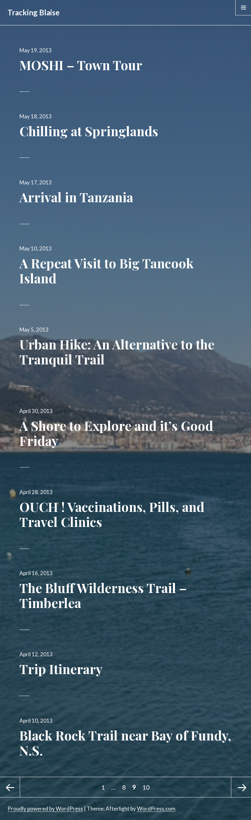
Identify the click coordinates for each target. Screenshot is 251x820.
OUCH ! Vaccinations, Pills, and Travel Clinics (111, 514)
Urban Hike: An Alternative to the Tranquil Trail (116, 352)
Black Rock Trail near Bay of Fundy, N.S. (125, 743)
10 (147, 784)
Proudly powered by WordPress (45, 808)
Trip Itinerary (60, 668)
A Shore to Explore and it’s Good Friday (116, 433)
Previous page (10, 787)
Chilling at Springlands (88, 130)
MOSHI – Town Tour (80, 64)
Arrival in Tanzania (76, 196)
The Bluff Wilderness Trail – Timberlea (103, 595)
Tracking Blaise (34, 12)
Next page (241, 787)
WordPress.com (156, 808)
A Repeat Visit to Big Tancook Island (106, 270)
